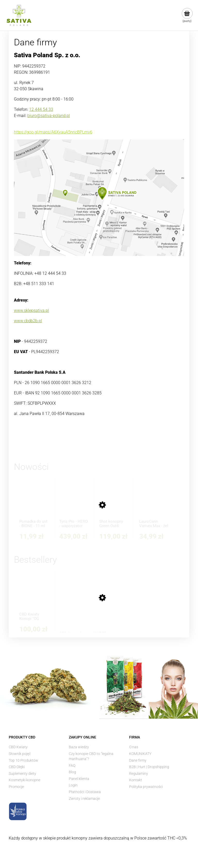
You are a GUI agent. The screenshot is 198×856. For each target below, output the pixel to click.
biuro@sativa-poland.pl (48, 115)
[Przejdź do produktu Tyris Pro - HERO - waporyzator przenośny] (74, 503)
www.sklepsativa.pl (31, 310)
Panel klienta (79, 779)
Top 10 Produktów (23, 760)
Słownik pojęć (20, 754)
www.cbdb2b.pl (28, 320)
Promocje (16, 787)
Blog (72, 772)
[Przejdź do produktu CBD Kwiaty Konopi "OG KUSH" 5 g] (34, 596)
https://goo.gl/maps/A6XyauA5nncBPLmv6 (53, 132)
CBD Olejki (17, 767)
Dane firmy (137, 760)
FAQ (72, 765)
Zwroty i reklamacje (84, 798)
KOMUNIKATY (140, 754)
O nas (133, 747)
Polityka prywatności (146, 787)
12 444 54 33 (41, 109)
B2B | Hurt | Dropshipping (149, 767)
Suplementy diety (22, 773)
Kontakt (135, 780)
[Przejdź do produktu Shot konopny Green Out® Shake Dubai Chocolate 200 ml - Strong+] (114, 503)
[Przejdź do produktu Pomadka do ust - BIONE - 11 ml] (34, 503)
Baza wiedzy (79, 747)
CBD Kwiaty (18, 747)
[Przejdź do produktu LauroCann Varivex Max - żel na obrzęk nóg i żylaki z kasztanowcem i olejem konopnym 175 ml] (154, 503)
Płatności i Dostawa (85, 792)
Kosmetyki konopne (24, 780)
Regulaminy (138, 773)
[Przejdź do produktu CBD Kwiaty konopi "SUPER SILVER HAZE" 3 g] (83, 606)
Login (73, 785)
